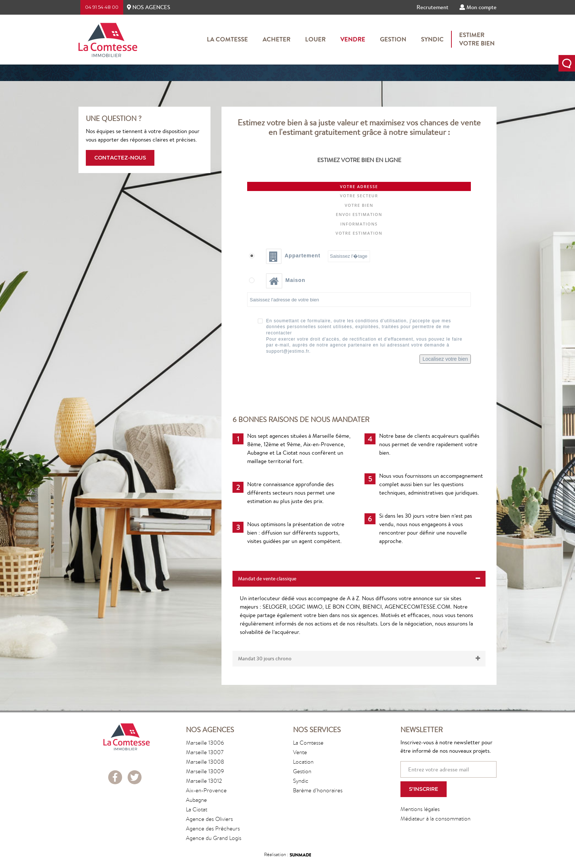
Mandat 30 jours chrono (359, 658)
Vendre (352, 39)
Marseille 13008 (205, 761)
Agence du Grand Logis (213, 837)
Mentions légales (420, 809)
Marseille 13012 (204, 780)
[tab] (359, 579)
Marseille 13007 (204, 752)
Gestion (393, 39)
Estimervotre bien (477, 39)
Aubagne (196, 799)
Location (303, 761)
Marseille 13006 (205, 742)
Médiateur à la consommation (435, 818)
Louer (315, 39)
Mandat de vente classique (359, 579)
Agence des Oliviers (209, 818)
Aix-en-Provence (206, 790)
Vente (300, 752)
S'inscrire (423, 789)
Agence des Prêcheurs (213, 828)
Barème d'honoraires (318, 790)
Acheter (276, 39)
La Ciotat (196, 809)
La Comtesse (227, 39)
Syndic (432, 39)
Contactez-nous (120, 157)
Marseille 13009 (205, 771)
